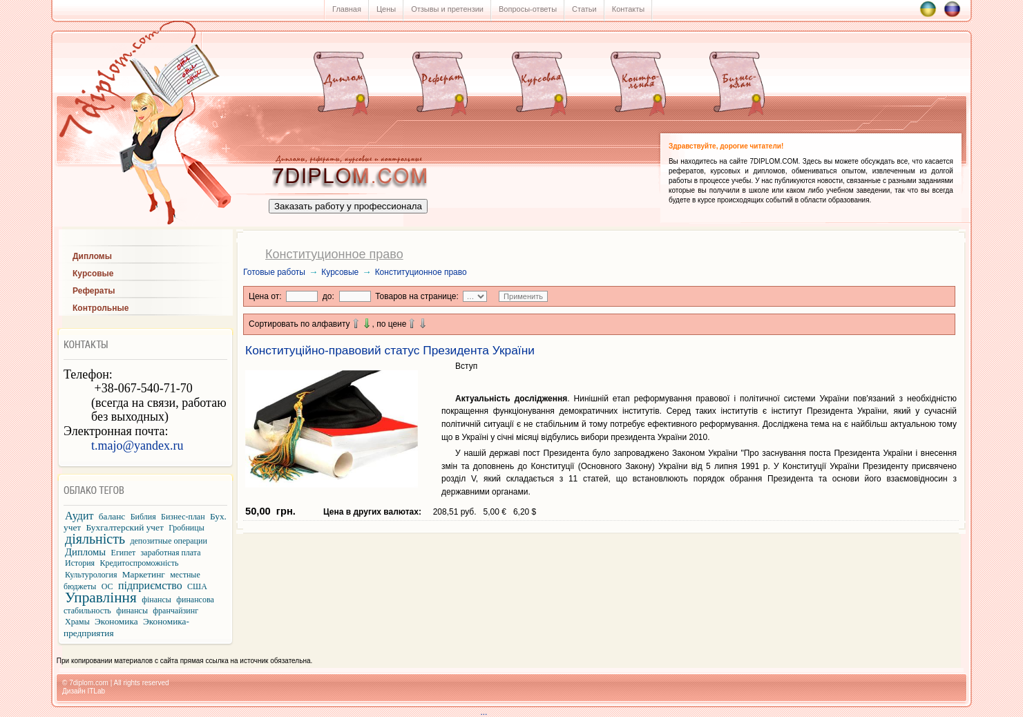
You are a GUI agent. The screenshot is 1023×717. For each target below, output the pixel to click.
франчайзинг (175, 610)
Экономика (116, 621)
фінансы (156, 599)
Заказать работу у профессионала (348, 206)
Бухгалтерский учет (125, 527)
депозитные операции (168, 541)
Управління (101, 597)
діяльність (95, 538)
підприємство (150, 585)
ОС (107, 586)
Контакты (628, 9)
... (515, 712)
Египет (123, 552)
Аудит (79, 516)
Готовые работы (274, 272)
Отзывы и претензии (447, 9)
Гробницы (186, 528)
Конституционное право (421, 272)
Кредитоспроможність (138, 563)
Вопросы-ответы (528, 9)
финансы (132, 610)
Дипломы (85, 551)
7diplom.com (88, 683)
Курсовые (339, 272)
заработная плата (171, 552)
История (80, 563)
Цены (386, 9)
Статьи (584, 9)
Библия (143, 517)
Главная (346, 9)
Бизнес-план (183, 517)
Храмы (77, 622)
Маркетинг (143, 574)
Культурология (91, 575)
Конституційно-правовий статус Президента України (390, 350)
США (197, 586)
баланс (112, 516)
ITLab (96, 691)
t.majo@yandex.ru (137, 445)
